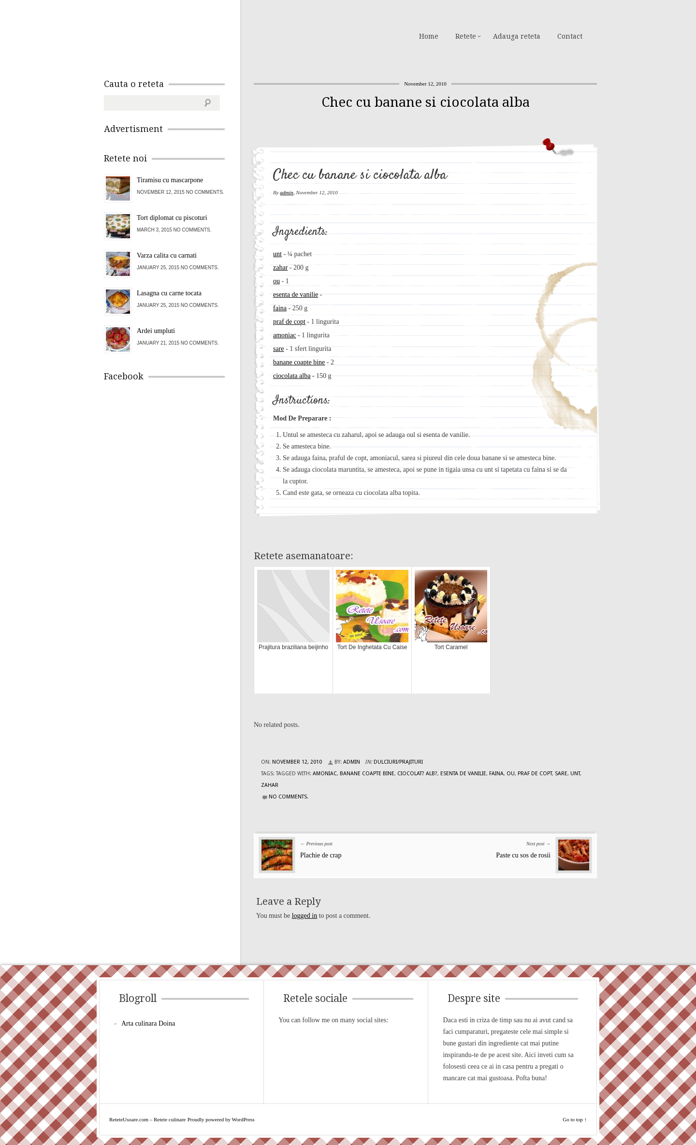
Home (428, 36)
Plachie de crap (321, 855)
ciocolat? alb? (417, 773)
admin (286, 192)
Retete (465, 36)
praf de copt (289, 321)
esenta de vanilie (295, 294)
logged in (305, 915)
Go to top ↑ (575, 1119)
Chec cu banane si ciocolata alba (425, 102)
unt (277, 254)
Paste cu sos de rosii (523, 855)
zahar (280, 267)
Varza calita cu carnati (167, 255)
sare (278, 348)
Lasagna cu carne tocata (169, 293)
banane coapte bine (299, 362)
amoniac (284, 335)
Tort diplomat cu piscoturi (172, 217)
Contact (569, 36)
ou (276, 281)
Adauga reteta (516, 36)
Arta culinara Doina (148, 1023)
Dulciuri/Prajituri (398, 762)
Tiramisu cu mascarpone (170, 180)
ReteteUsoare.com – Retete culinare (173, 35)
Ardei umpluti (156, 330)
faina (280, 308)
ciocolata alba (291, 375)
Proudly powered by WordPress (221, 1119)
